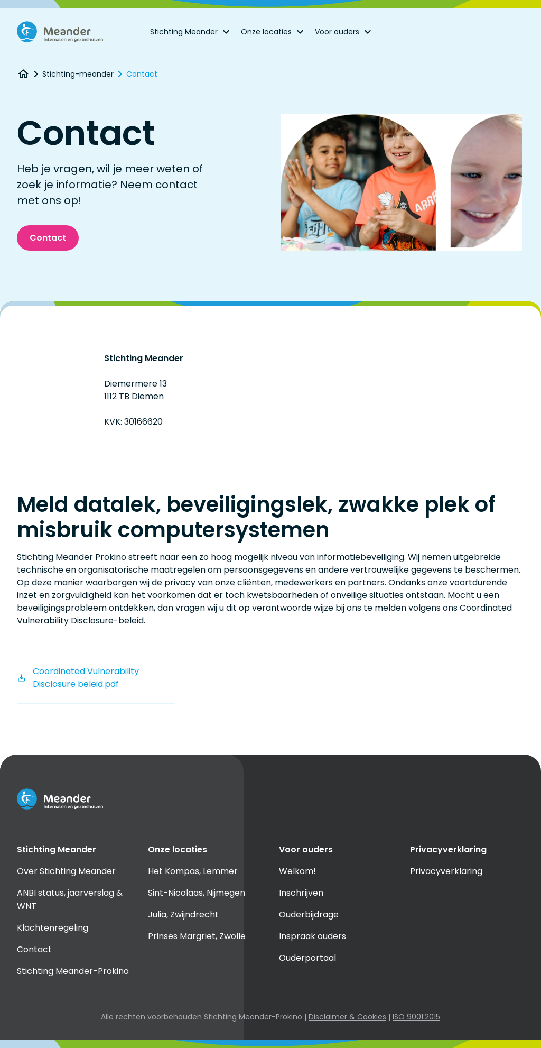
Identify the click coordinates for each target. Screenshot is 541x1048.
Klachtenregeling (52, 928)
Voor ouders (344, 31)
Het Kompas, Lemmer (193, 871)
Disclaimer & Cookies (347, 1017)
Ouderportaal (307, 958)
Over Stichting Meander (66, 871)
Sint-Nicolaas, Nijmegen (196, 893)
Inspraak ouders (312, 936)
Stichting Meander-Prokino (73, 971)
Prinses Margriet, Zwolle (197, 936)
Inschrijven (301, 893)
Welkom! (297, 871)
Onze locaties (273, 31)
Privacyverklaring (446, 871)
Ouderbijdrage (309, 914)
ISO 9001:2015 (416, 1017)
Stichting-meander (78, 74)
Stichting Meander (191, 31)
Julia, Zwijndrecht (183, 914)
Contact (141, 74)
